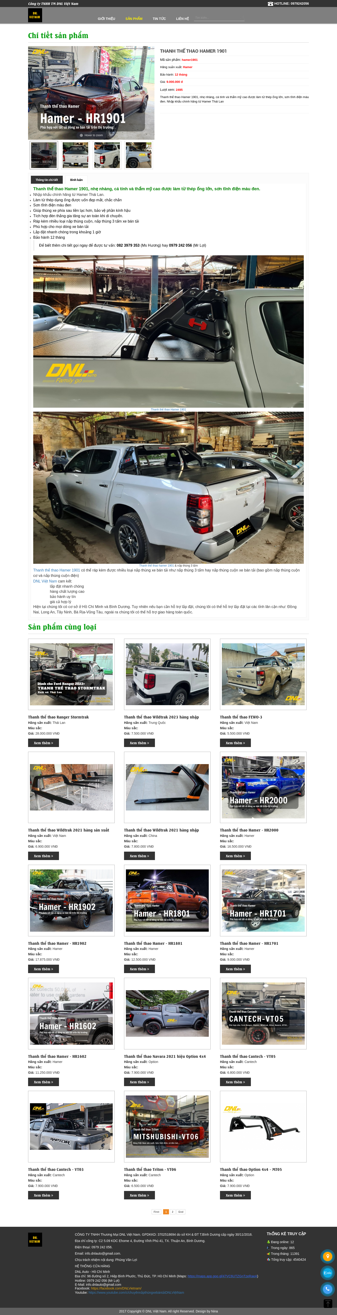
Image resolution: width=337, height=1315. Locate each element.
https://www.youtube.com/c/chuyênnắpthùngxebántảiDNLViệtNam (136, 1292)
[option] (44, 155)
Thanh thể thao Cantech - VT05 (248, 1056)
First (156, 1211)
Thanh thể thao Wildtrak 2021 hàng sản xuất (68, 830)
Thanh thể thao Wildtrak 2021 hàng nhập (161, 830)
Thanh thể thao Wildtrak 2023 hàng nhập (161, 717)
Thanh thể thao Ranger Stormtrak (58, 717)
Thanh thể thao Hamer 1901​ (168, 409)
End (181, 1211)
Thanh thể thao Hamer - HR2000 (249, 830)
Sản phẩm (133, 19)
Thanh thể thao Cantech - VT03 (56, 1169)
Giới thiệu (106, 19)
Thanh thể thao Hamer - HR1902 (57, 943)
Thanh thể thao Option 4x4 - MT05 (251, 1169)
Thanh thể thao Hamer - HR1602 (57, 1056)
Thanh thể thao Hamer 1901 (56, 570)
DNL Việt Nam (45, 581)
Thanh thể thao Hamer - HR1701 (249, 943)
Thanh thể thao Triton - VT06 (150, 1169)
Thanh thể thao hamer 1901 (156, 565)
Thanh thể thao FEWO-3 (241, 717)
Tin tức (159, 19)
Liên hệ (182, 19)
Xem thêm (43, 742)
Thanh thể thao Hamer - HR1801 (153, 943)
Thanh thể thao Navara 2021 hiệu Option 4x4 (165, 1056)
